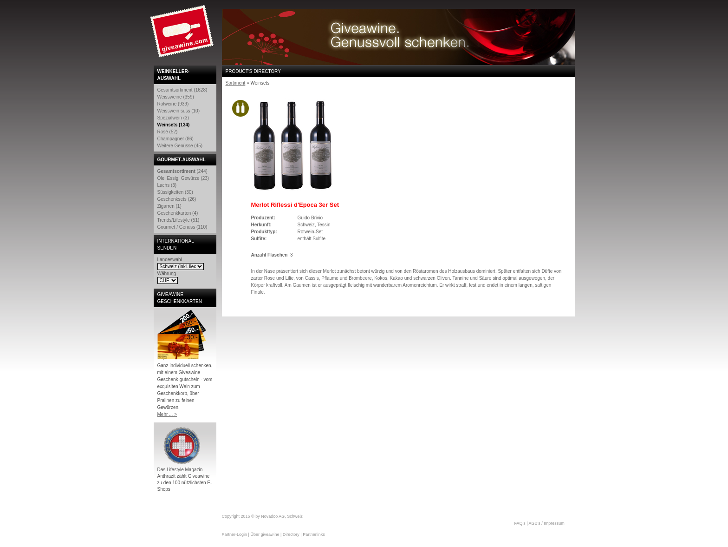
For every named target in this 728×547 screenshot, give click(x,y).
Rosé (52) (167, 131)
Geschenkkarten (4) (177, 213)
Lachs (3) (167, 185)
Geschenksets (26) (176, 199)
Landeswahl (169, 259)
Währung (166, 273)
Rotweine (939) (173, 103)
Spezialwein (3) (173, 117)
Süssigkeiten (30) (175, 192)
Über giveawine (264, 534)
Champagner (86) (175, 138)
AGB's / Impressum (547, 523)
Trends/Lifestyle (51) (178, 220)
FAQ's (520, 523)
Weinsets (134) (173, 124)
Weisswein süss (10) (178, 110)
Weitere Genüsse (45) (180, 145)
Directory (291, 534)
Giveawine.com (183, 35)
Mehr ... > (167, 414)
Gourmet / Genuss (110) (182, 227)
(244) (182, 171)
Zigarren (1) (169, 206)
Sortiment (236, 83)
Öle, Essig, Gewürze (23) (183, 178)
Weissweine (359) (175, 96)
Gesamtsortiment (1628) (182, 89)
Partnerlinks (314, 534)
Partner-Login (234, 534)
